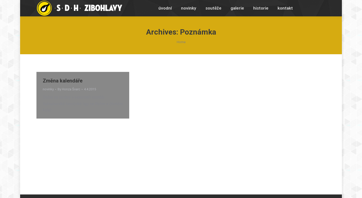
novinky (48, 89)
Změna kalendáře (62, 81)
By (69, 89)
